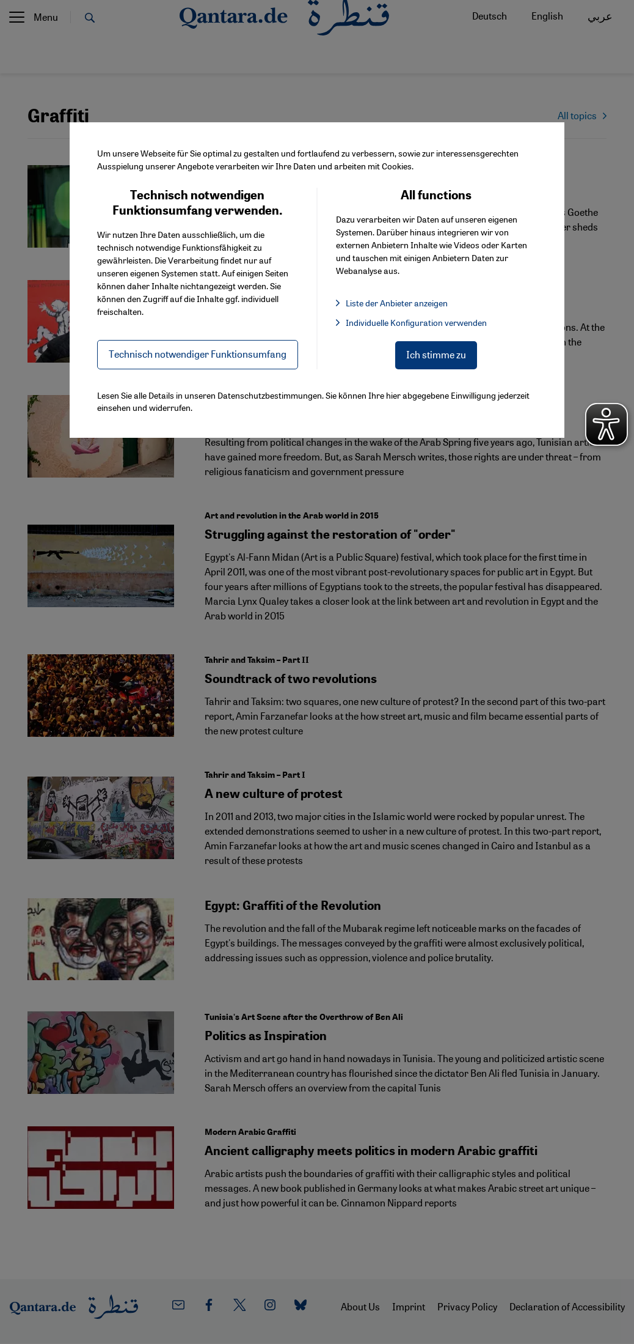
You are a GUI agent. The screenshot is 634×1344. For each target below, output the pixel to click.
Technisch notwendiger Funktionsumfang (197, 353)
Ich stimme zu (436, 354)
